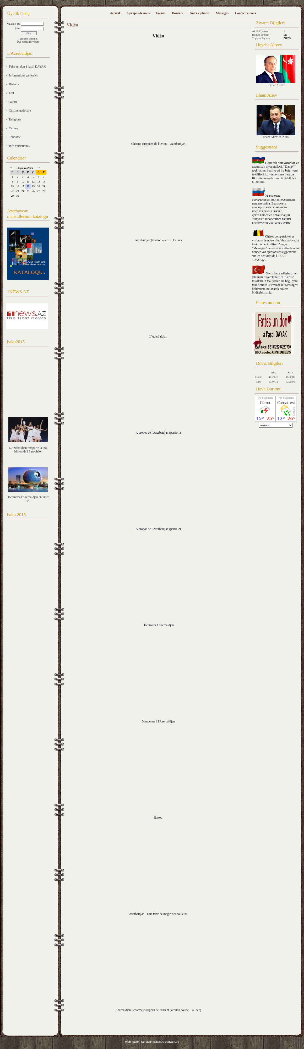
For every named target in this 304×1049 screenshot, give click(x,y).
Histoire (14, 84)
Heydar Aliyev (275, 71)
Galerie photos (199, 13)
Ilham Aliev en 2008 (276, 122)
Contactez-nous (245, 13)
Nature (13, 102)
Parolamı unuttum (28, 38)
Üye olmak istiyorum (28, 41)
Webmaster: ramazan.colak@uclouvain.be (152, 1041)
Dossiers (177, 13)
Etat (11, 93)
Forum (160, 13)
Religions (15, 119)
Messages (222, 13)
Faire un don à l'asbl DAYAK (27, 66)
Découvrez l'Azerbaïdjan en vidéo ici (28, 499)
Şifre (17, 28)
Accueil (115, 13)
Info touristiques (19, 146)
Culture (13, 128)
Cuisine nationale (20, 110)
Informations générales (23, 75)
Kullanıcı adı (13, 23)
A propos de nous (138, 13)
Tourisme (15, 137)
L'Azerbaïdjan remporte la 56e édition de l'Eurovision (28, 450)
